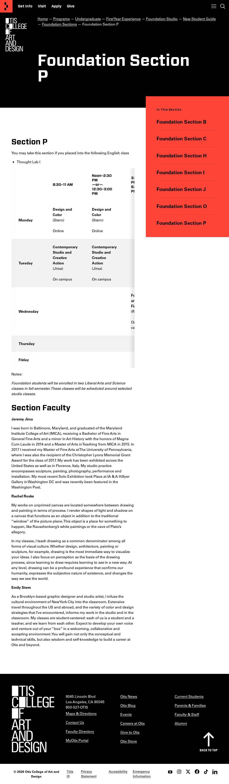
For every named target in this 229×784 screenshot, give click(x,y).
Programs (61, 18)
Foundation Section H (182, 155)
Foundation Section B (182, 121)
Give (70, 6)
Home (43, 18)
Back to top (209, 750)
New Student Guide (199, 18)
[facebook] (197, 771)
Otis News (128, 696)
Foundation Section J (181, 189)
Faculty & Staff (187, 714)
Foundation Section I (181, 172)
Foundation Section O (182, 206)
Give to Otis (130, 732)
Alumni (181, 723)
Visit (42, 6)
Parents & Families (190, 705)
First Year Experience (123, 18)
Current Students (189, 696)
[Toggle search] (222, 6)
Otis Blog (128, 705)
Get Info (25, 6)
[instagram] (179, 771)
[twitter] (188, 771)
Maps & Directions (81, 713)
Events (126, 714)
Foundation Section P (181, 223)
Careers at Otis (132, 723)
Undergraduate (88, 18)
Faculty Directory (80, 731)
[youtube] (170, 771)
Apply (56, 6)
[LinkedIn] (215, 771)
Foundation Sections (59, 24)
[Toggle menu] (213, 6)
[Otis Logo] (16, 35)
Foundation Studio (162, 18)
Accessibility (118, 771)
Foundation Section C (182, 138)
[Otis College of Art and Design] (6, 6)
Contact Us (75, 722)
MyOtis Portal (77, 740)
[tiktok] (206, 771)
